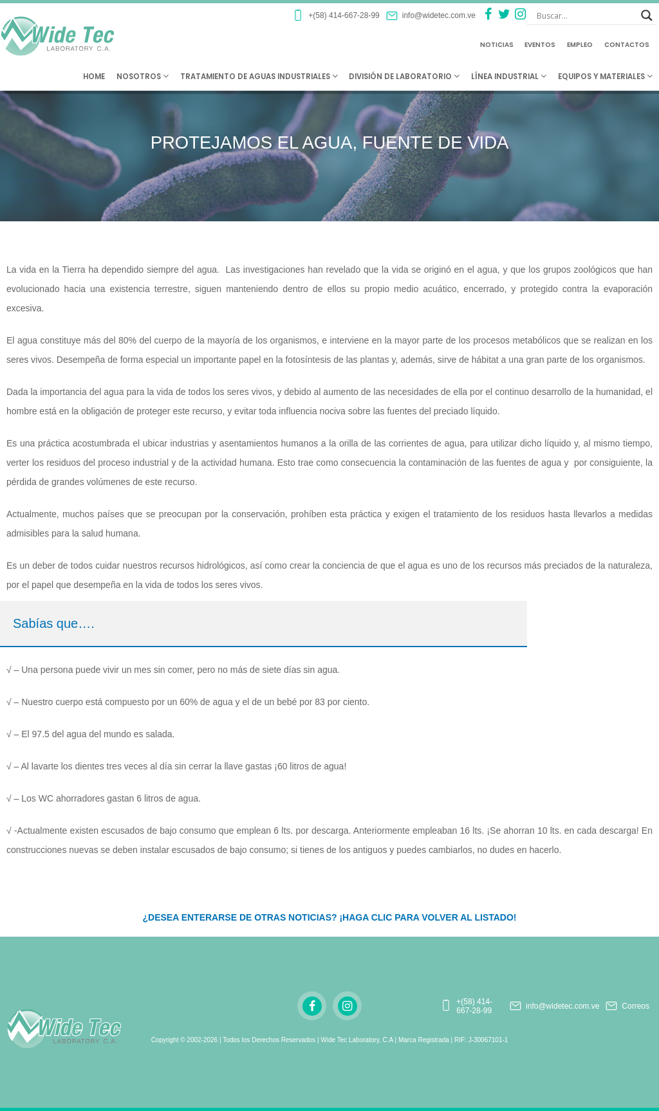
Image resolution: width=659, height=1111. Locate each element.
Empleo (580, 45)
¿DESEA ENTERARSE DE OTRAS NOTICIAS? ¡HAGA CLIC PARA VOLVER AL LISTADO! (329, 917)
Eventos (539, 45)
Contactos (626, 45)
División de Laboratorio (404, 76)
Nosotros (142, 76)
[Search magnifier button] (647, 15)
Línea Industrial (508, 76)
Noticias (497, 45)
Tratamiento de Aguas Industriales (259, 76)
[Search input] (586, 15)
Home (94, 76)
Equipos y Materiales (605, 76)
